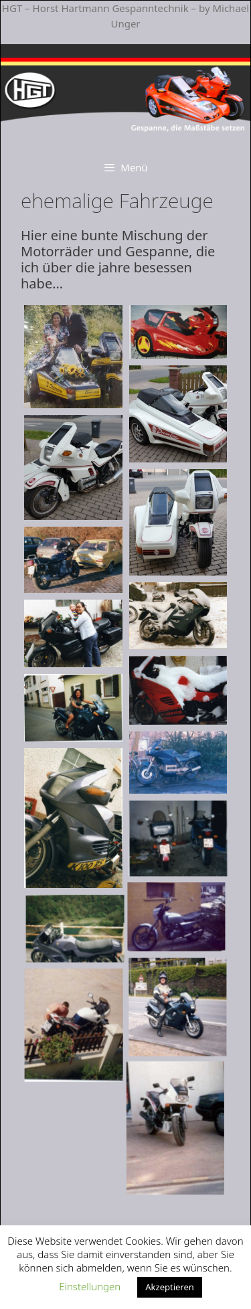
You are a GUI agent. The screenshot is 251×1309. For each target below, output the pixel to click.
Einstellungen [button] (89, 1286)
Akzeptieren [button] (169, 1287)
